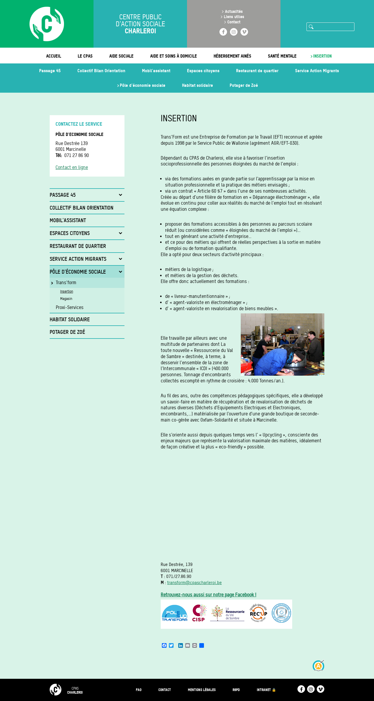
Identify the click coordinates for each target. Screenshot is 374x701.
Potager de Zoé (244, 85)
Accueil (53, 56)
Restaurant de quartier (257, 70)
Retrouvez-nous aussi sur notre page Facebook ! (208, 595)
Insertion (322, 56)
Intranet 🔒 (266, 690)
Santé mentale (282, 56)
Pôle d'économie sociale (142, 85)
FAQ (138, 690)
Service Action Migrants (317, 70)
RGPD (236, 690)
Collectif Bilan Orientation (101, 70)
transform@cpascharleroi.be (194, 582)
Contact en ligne (72, 167)
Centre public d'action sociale (140, 23)
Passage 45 (50, 70)
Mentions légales (202, 690)
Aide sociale (121, 56)
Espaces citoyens (203, 70)
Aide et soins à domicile (173, 56)
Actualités (234, 11)
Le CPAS (85, 56)
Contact (233, 21)
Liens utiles (234, 16)
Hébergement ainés (232, 56)
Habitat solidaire (197, 85)
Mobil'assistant (156, 70)
